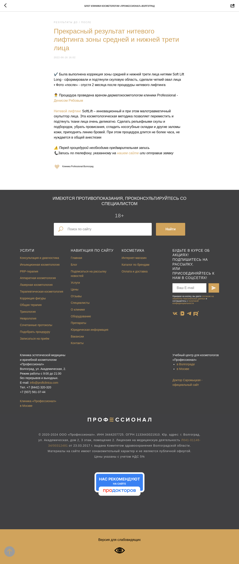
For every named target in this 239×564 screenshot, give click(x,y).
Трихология (28, 311)
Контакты (77, 343)
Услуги (27, 250)
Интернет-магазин (134, 258)
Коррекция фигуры (33, 298)
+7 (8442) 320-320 (39, 387)
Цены (74, 289)
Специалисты (80, 302)
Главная (76, 258)
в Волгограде (186, 364)
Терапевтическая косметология (41, 291)
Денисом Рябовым (68, 100)
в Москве (183, 369)
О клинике (78, 309)
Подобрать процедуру (35, 331)
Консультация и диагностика (39, 258)
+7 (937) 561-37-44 (32, 392)
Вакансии (77, 336)
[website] (196, 313)
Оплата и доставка (134, 271)
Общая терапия (31, 305)
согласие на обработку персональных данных (193, 297)
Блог (74, 264)
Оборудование (81, 316)
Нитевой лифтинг (67, 111)
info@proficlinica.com (44, 382)
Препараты (78, 323)
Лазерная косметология (36, 284)
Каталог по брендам (135, 264)
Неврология (28, 318)
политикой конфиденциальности (185, 302)
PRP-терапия (29, 271)
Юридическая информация (89, 329)
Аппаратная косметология (38, 278)
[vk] (175, 313)
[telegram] (189, 313)
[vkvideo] (182, 313)
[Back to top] (9, 551)
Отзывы (76, 296)
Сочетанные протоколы (36, 325)
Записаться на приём (34, 338)
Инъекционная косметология (40, 264)
